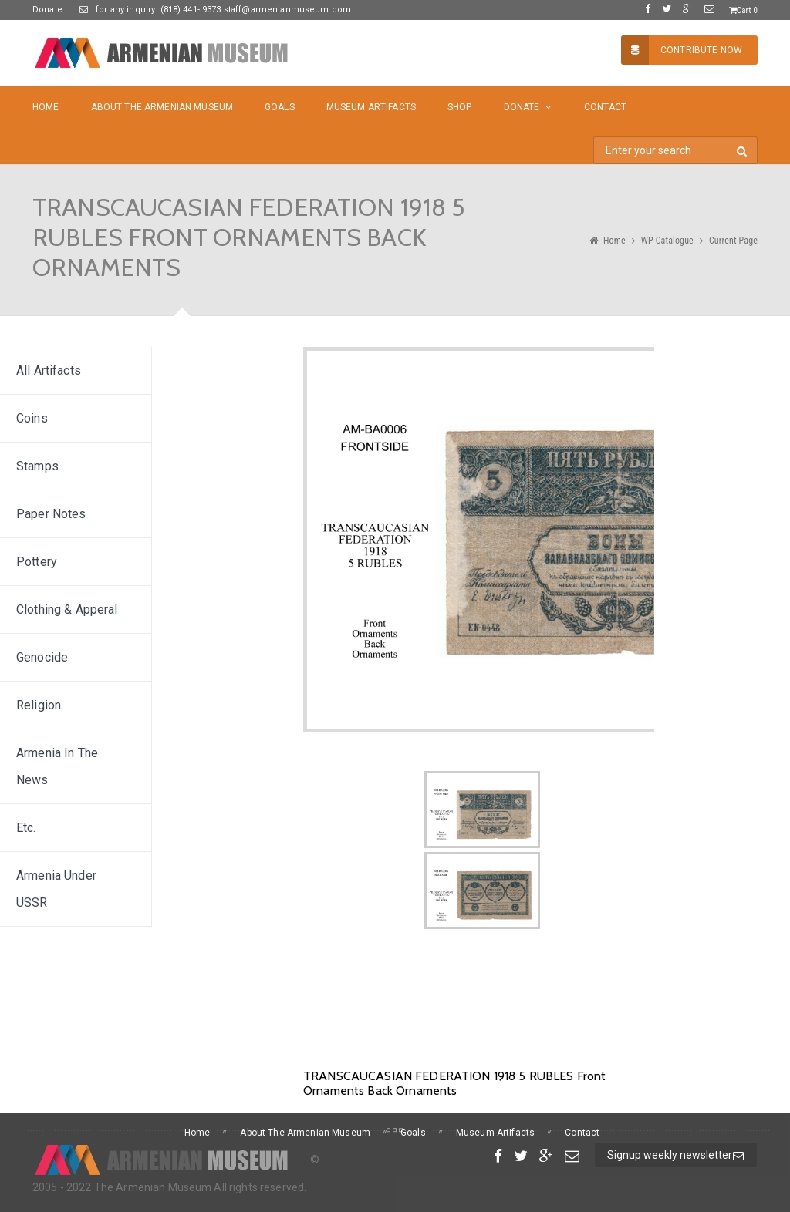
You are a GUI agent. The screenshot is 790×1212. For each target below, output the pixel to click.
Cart (743, 10)
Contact (605, 107)
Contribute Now (681, 50)
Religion (38, 705)
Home (45, 107)
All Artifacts (48, 370)
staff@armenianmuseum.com (286, 10)
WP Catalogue (667, 240)
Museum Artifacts (371, 107)
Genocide (42, 657)
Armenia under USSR (56, 889)
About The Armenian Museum (162, 107)
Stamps (37, 466)
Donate (47, 10)
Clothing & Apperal (67, 609)
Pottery (36, 561)
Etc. (26, 827)
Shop (459, 107)
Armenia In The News (57, 766)
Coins (32, 418)
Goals (280, 107)
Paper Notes (51, 514)
